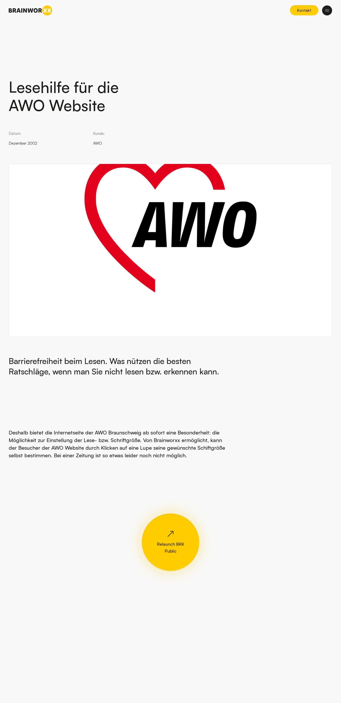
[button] (304, 10)
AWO (97, 143)
